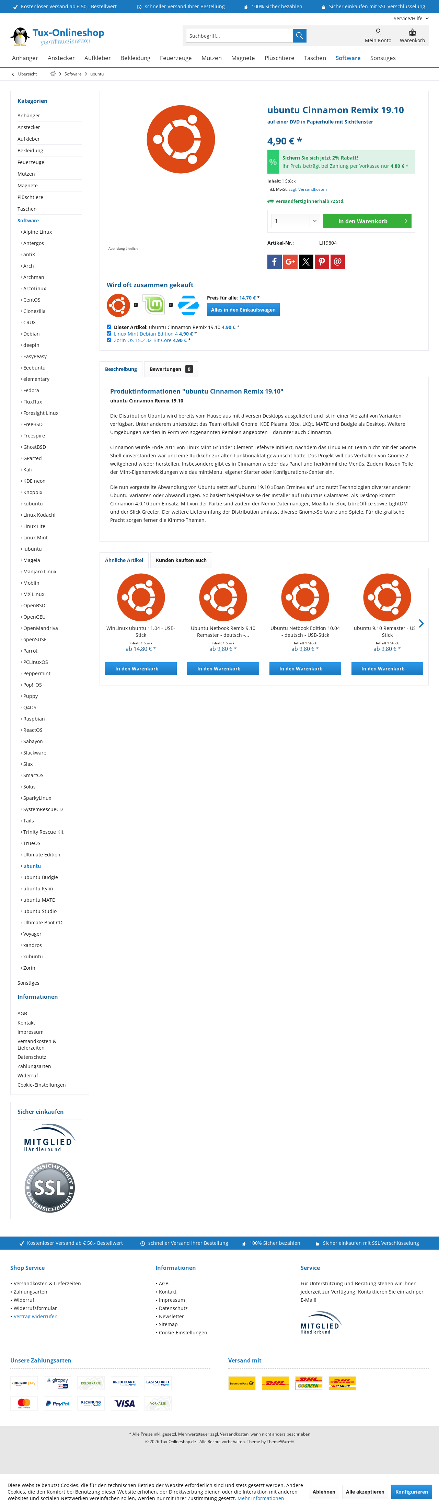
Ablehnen (324, 1491)
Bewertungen (171, 369)
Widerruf (28, 1088)
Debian (31, 333)
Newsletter (171, 1328)
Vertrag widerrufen (36, 1328)
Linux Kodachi (39, 515)
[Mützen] (212, 58)
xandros (32, 945)
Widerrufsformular (35, 1320)
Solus (29, 786)
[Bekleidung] (135, 58)
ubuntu (31, 866)
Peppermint (36, 673)
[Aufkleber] (98, 58)
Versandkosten (234, 1446)
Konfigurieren (411, 1491)
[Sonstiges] (383, 58)
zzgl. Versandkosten (308, 189)
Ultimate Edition (41, 854)
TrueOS (31, 843)
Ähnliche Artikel (124, 560)
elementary (35, 379)
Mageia (31, 560)
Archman (33, 277)
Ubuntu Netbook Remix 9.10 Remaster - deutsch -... (223, 631)
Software (28, 220)
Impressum (31, 1044)
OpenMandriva (40, 628)
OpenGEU (34, 616)
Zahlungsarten (34, 1078)
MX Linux (33, 594)
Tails (28, 820)
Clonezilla (34, 311)
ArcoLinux (34, 288)
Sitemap (168, 1336)
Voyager (32, 934)
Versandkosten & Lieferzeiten (37, 1056)
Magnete (28, 185)
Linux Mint (35, 537)
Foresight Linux (40, 413)
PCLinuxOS (35, 662)
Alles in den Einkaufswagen (243, 309)
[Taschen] (315, 58)
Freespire (33, 435)
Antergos (33, 243)
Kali (27, 469)
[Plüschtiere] (279, 58)
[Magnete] (243, 58)
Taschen (27, 209)
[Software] (348, 58)
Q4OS (29, 707)
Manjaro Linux (39, 571)
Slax (27, 764)
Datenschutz (32, 1069)
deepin (30, 345)
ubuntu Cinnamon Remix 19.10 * (177, 327)
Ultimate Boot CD (42, 922)
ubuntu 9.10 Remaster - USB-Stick (387, 631)
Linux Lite (33, 526)
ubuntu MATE (38, 900)
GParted (32, 458)
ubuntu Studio (39, 911)
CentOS (31, 299)
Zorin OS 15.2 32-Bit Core (143, 340)
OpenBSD (33, 605)
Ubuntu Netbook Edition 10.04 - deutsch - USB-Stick (305, 631)
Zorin (28, 967)
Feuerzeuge (31, 162)
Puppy (30, 696)
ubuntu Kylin (37, 888)
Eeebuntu (34, 367)
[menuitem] (409, 18)
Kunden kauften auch (181, 560)
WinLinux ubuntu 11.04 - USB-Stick (140, 631)
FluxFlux (32, 401)
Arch (28, 265)
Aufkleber (29, 139)
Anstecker (29, 127)
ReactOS (32, 730)
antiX (28, 254)
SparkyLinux (36, 798)
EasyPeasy (34, 356)
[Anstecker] (61, 58)
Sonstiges (28, 983)
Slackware (34, 752)
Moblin (30, 583)
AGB (22, 1025)
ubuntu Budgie (40, 877)
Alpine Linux (37, 232)
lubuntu (32, 549)
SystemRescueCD (42, 809)
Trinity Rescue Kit (42, 832)
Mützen (26, 174)
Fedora (30, 390)
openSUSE (34, 639)
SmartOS (33, 775)
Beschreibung (121, 369)
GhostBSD (34, 447)
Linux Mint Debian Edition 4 (146, 333)
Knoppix (32, 492)
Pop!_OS (32, 684)
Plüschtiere (30, 197)
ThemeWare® (280, 1454)
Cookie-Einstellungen (42, 1097)
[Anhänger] (25, 58)
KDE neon (34, 481)
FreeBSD (32, 424)
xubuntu (32, 956)
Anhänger (29, 115)
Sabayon (32, 741)
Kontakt (26, 1035)
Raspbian (33, 718)
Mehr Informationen (261, 1498)
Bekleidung (30, 150)
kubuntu (32, 503)
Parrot (29, 650)
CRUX (29, 322)
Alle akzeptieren (365, 1491)
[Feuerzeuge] (176, 58)
